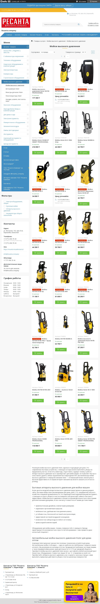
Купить (39, 104)
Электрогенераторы (11, 70)
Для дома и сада (9, 115)
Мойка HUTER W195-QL (85, 290)
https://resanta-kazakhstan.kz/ (14, 249)
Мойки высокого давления (13, 82)
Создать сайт (15, 1)
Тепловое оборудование (12, 60)
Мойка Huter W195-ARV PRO (64, 440)
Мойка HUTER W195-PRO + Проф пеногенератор (41, 340)
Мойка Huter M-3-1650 (86, 390)
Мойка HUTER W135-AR (62, 241)
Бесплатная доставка (11, 160)
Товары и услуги (39, 41)
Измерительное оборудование (14, 122)
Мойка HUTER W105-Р (39, 190)
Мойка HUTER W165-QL (39, 290)
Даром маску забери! (63, 5)
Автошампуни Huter (12, 89)
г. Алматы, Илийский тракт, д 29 (39, 572)
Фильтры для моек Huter (14, 92)
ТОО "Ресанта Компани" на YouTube (13, 169)
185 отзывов (82, 1)
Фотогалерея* (9, 164)
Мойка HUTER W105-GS (85, 90)
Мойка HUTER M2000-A (63, 339)
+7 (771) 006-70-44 (10, 579)
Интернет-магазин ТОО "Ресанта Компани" (15, 178)
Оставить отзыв (93, 25)
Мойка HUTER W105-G (62, 190)
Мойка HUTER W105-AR (62, 90)
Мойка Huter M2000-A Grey (86, 141)
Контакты (55, 35)
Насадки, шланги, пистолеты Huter (16, 100)
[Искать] (79, 24)
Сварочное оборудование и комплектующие (13, 65)
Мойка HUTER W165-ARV (62, 290)
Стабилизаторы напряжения (13, 56)
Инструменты (8, 134)
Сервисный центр (11, 582)
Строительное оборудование (14, 78)
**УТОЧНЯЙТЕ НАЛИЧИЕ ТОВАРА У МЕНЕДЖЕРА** (80, 35)
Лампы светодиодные (11, 130)
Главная (9, 35)
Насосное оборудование (12, 105)
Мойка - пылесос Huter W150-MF (64, 391)
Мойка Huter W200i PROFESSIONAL (39, 440)
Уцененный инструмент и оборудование (12, 139)
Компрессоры (8, 74)
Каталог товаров (21, 35)
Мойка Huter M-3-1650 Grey (63, 141)
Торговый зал (9, 572)
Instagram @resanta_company (14, 174)
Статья (6, 152)
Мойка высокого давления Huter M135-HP (85, 191)
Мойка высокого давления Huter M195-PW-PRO (86, 340)
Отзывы (6, 156)
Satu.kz (59, 600)
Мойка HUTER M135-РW (39, 241)
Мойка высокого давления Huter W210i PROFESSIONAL (40, 91)
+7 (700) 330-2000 (34, 578)
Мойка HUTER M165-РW (85, 241)
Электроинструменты (11, 118)
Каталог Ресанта (36, 35)
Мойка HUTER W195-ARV (41, 390)
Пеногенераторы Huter (14, 96)
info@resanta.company (11, 254)
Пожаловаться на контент (58, 602)
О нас (47, 35)
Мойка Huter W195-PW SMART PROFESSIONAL (86, 440)
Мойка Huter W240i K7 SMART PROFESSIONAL (40, 141)
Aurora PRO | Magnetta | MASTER (12, 51)
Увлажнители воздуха (11, 126)
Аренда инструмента (11, 144)
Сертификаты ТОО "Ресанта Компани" (13, 188)
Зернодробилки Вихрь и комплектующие (12, 110)
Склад (7, 590)
